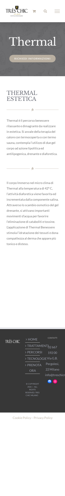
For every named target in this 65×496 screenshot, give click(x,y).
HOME (32, 339)
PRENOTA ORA (32, 367)
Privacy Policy (43, 418)
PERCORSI (32, 352)
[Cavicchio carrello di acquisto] (34, 11)
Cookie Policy (22, 418)
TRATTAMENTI (32, 346)
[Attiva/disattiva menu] (57, 11)
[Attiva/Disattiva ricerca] (45, 11)
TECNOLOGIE (32, 358)
